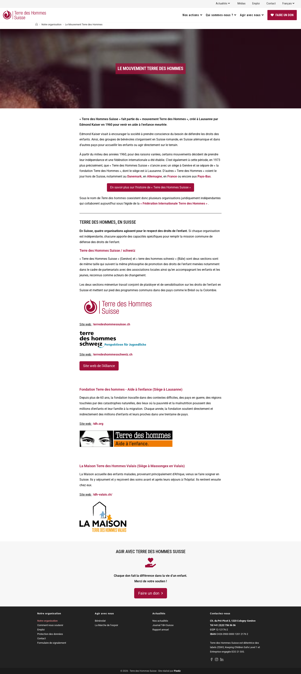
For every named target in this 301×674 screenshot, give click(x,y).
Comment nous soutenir (50, 625)
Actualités (223, 3)
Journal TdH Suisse (163, 625)
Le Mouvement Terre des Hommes (84, 24)
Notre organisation (47, 620)
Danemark (134, 176)
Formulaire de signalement (51, 642)
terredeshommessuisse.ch (111, 324)
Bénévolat (100, 620)
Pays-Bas (204, 176)
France (172, 176)
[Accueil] (36, 24)
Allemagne (154, 176)
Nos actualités (160, 620)
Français (288, 3)
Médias (241, 3)
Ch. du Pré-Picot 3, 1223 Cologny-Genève (233, 620)
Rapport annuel (160, 629)
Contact (271, 3)
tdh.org (98, 424)
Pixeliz (177, 671)
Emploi (256, 3)
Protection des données (50, 634)
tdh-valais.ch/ (102, 494)
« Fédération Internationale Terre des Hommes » (173, 203)
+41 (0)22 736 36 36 (225, 625)
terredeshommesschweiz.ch (112, 354)
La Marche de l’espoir (106, 625)
